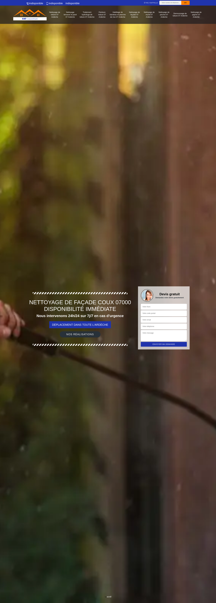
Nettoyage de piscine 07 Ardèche (164, 14)
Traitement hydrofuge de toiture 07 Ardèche (87, 14)
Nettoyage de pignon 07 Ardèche (196, 14)
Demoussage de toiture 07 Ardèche (180, 14)
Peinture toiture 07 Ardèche (102, 14)
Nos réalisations (80, 334)
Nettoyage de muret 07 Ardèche (149, 14)
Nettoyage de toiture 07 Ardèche (54, 14)
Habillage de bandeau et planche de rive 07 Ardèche (118, 14)
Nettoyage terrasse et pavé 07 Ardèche (70, 14)
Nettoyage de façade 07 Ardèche (134, 14)
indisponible (34, 3)
